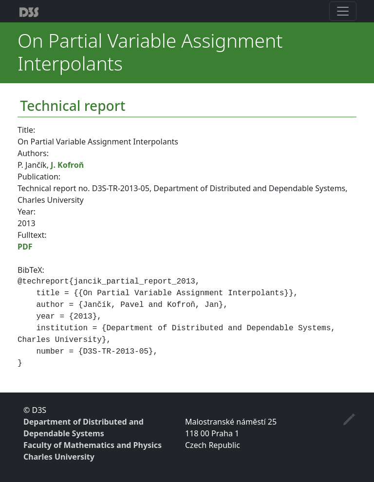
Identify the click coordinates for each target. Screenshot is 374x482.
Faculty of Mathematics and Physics (92, 445)
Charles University (58, 456)
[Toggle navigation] (342, 11)
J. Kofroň (67, 165)
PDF (25, 246)
